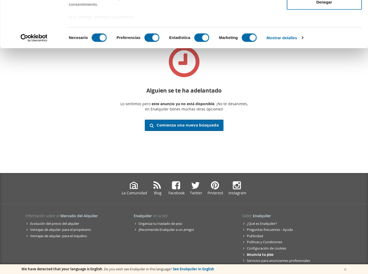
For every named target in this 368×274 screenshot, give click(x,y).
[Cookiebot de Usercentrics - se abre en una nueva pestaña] (34, 84)
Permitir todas (324, 14)
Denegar (324, 48)
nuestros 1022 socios (111, 19)
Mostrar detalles (281, 84)
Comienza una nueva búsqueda (184, 125)
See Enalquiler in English (193, 269)
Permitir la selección (324, 31)
